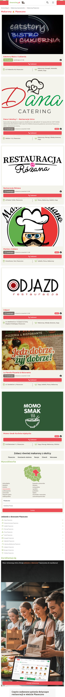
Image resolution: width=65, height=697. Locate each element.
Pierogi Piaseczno (7, 529)
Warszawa (53, 457)
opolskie (35, 489)
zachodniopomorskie (39, 496)
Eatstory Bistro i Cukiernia (14, 56)
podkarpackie (6, 491)
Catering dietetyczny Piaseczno (10, 544)
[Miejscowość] (32, 501)
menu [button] (56, 128)
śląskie (34, 492)
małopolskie (36, 487)
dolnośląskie (6, 483)
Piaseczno (11, 457)
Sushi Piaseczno (6, 535)
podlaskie (35, 491)
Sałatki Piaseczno (7, 526)
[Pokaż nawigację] (53, 2)
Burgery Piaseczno (7, 550)
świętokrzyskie (6, 494)
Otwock (44, 457)
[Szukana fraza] (32, 505)
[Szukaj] (47, 2)
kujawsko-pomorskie (39, 483)
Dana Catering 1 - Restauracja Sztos (19, 119)
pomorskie (5, 492)
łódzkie (4, 487)
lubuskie (35, 485)
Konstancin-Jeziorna (24, 457)
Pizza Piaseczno (6, 532)
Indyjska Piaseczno (7, 547)
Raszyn (36, 457)
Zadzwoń (32, 64)
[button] (61, 60)
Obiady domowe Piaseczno (9, 523)
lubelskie (5, 485)
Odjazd (6, 310)
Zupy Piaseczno (6, 520)
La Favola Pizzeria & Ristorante (17, 372)
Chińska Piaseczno (7, 553)
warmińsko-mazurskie (39, 494)
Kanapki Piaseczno (7, 538)
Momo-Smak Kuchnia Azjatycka (17, 433)
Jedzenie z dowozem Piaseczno (14, 517)
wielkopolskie (6, 496)
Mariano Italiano (10, 249)
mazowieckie (6, 489)
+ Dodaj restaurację (32, 683)
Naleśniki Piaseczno (7, 541)
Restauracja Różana (12, 188)
